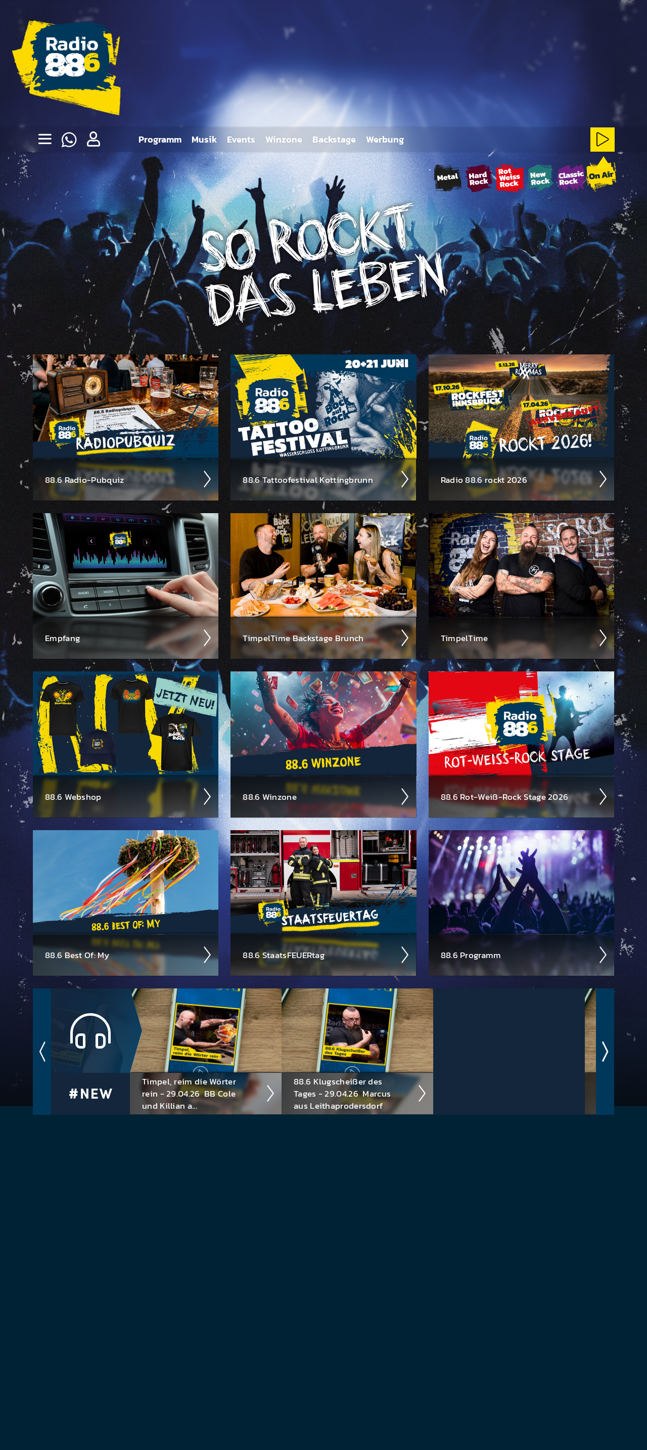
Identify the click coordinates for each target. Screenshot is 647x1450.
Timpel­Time (524, 637)
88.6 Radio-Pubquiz (128, 478)
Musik (204, 139)
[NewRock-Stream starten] (540, 178)
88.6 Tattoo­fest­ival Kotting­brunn (326, 478)
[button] (93, 139)
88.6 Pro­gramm (524, 954)
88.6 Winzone (326, 796)
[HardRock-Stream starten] (479, 178)
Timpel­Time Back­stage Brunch (326, 637)
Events (241, 139)
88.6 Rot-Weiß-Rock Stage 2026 (524, 796)
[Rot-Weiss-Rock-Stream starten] (510, 178)
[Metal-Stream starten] (448, 178)
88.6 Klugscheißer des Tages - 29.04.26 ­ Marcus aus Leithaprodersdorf (360, 1093)
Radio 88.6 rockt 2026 (524, 478)
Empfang (128, 637)
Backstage (334, 139)
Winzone (283, 139)
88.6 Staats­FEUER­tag (326, 954)
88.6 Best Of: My (128, 954)
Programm (159, 139)
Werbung (385, 139)
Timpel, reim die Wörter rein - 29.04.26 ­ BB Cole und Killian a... (208, 1093)
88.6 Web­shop (128, 796)
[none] (44, 139)
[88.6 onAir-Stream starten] (601, 176)
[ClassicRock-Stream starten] (571, 178)
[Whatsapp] (69, 139)
